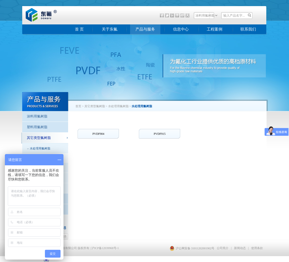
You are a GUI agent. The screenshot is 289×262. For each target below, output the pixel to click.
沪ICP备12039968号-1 (105, 248)
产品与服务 (145, 29)
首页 (78, 106)
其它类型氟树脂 (94, 106)
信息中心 (181, 29)
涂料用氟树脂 (37, 116)
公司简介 (222, 248)
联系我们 (248, 29)
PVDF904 (98, 134)
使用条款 (257, 248)
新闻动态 (240, 248)
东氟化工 (37, 20)
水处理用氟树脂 (40, 148)
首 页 (79, 29)
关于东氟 (109, 29)
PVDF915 (160, 134)
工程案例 (214, 29)
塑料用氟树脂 (37, 127)
